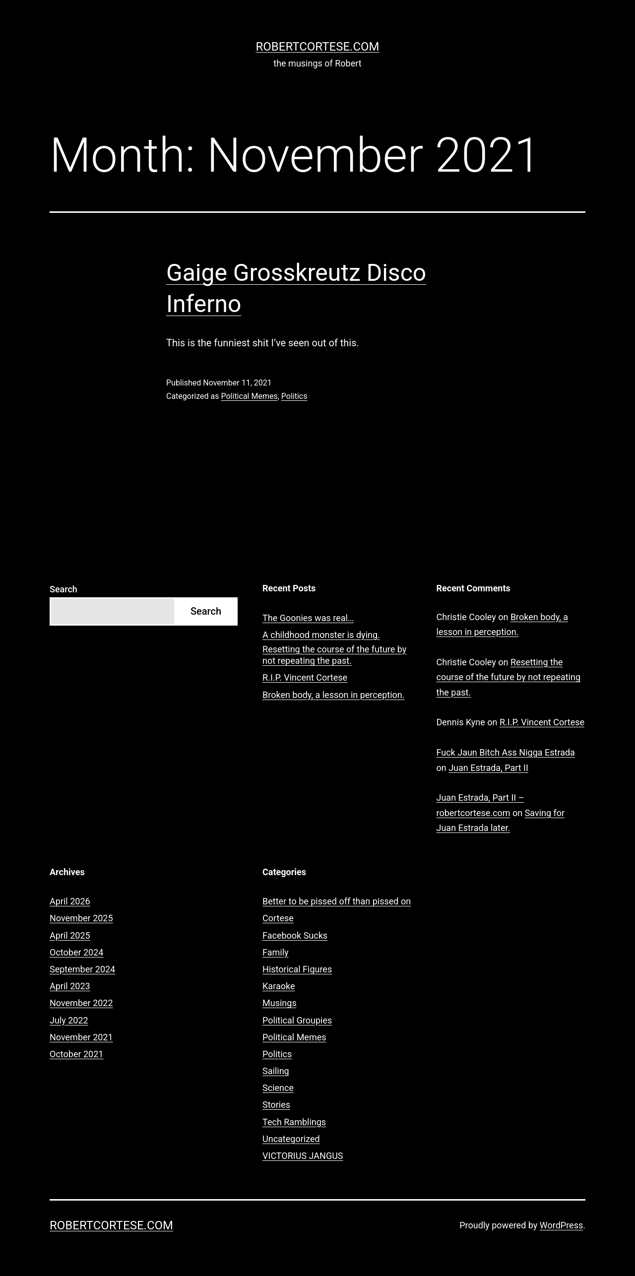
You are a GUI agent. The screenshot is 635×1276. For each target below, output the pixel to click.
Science (278, 1088)
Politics (294, 396)
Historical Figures (297, 969)
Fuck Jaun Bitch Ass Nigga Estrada (506, 752)
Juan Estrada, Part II (488, 768)
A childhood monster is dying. (321, 635)
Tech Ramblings (294, 1122)
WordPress (561, 1225)
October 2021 (76, 1054)
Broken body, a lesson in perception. (333, 695)
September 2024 (82, 969)
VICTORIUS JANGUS (302, 1155)
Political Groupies (297, 1020)
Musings (279, 1003)
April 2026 (70, 901)
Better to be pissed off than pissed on (336, 901)
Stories (276, 1104)
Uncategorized (291, 1139)
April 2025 (70, 935)
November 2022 (81, 1003)
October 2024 (76, 952)
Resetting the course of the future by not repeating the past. (334, 655)
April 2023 (70, 986)
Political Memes (249, 396)
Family (275, 952)
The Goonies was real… (308, 618)
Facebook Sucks (294, 935)
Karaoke (278, 986)
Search (63, 589)
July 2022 (69, 1020)
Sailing (275, 1071)
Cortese (278, 918)
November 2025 (81, 918)
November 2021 (81, 1037)
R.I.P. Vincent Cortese (304, 677)
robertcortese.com (318, 47)
